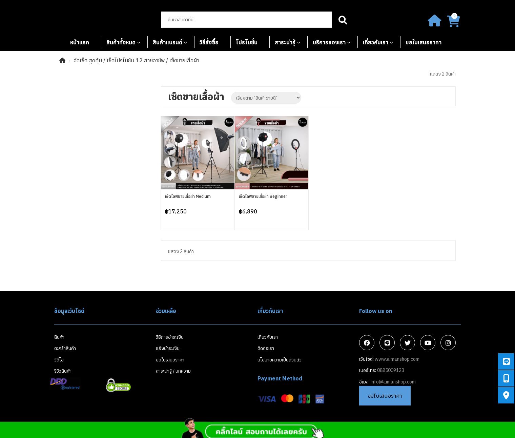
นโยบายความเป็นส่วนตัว (280, 360)
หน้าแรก (79, 42)
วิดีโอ (59, 360)
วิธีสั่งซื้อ (209, 42)
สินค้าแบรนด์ (167, 42)
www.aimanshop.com (397, 359)
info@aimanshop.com (393, 382)
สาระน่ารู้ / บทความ (173, 371)
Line (387, 342)
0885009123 (390, 370)
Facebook (367, 342)
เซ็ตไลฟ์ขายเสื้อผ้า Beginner (263, 196)
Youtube (428, 342)
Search (343, 20)
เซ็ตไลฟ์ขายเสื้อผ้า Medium (188, 196)
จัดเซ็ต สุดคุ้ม (88, 60)
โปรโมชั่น (247, 42)
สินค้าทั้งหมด (121, 42)
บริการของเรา (329, 42)
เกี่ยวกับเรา (375, 42)
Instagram (448, 342)
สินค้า (59, 337)
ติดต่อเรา (266, 348)
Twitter (408, 342)
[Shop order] (266, 98)
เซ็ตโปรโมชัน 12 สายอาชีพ (136, 60)
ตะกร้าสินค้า (65, 348)
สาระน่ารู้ (285, 42)
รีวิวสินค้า (62, 371)
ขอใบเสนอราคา (423, 42)
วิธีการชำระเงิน (170, 337)
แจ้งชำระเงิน (168, 348)
